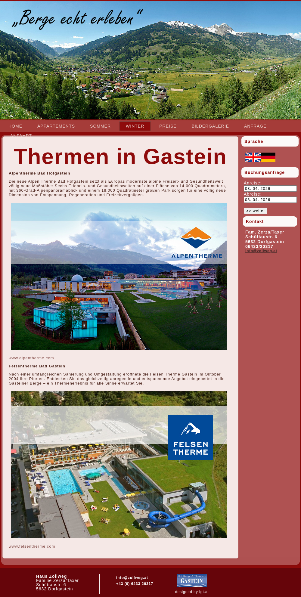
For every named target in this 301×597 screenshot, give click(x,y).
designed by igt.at (192, 592)
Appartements (56, 126)
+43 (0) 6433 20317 (134, 584)
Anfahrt (21, 135)
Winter (135, 126)
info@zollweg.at (261, 251)
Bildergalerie (210, 126)
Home (15, 126)
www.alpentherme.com (31, 358)
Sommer (100, 126)
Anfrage (255, 126)
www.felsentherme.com (32, 546)
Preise (167, 126)
